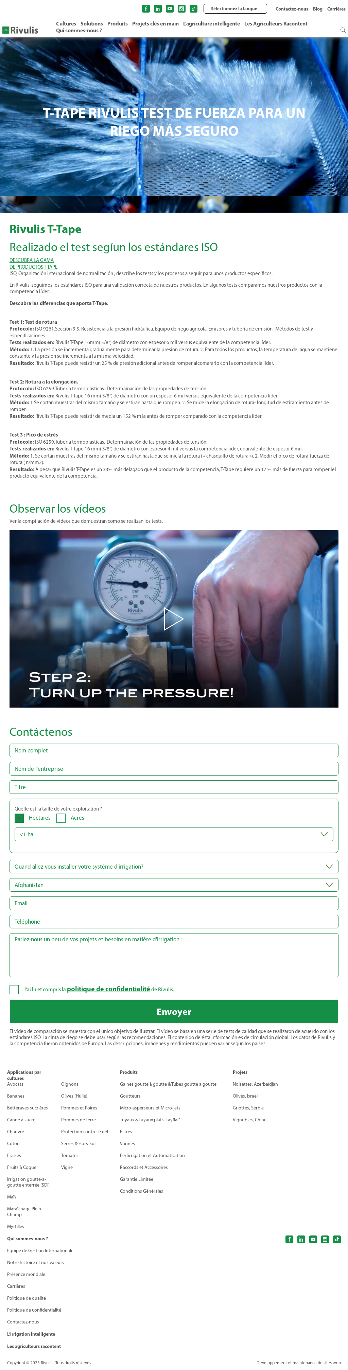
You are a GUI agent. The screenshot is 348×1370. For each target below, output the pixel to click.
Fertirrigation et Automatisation (152, 1155)
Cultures (66, 23)
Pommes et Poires (79, 1108)
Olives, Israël (245, 1096)
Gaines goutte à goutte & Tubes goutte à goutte (168, 1084)
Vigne (67, 1167)
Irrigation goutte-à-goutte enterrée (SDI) (28, 1182)
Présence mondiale (26, 1274)
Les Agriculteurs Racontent (276, 23)
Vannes (127, 1143)
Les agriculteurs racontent (34, 1346)
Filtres (126, 1132)
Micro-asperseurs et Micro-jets (150, 1108)
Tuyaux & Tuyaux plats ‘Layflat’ (150, 1120)
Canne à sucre (21, 1120)
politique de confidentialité (108, 988)
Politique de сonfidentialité (34, 1310)
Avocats (15, 1084)
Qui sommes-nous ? (79, 30)
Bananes (15, 1096)
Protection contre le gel (84, 1132)
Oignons (70, 1084)
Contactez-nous (292, 9)
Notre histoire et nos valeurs (35, 1262)
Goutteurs (130, 1096)
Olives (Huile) (74, 1096)
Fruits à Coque (21, 1167)
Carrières (336, 9)
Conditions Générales (141, 1191)
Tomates (70, 1155)
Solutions (92, 23)
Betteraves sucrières (27, 1108)
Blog (318, 9)
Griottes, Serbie (248, 1108)
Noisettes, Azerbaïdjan (255, 1084)
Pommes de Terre (78, 1120)
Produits (117, 23)
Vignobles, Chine (249, 1120)
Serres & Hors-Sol (78, 1143)
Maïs (11, 1197)
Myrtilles (15, 1226)
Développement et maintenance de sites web (299, 1362)
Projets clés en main (155, 23)
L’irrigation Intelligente (31, 1334)
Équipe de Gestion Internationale (40, 1250)
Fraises (14, 1155)
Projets (240, 1072)
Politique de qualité (26, 1298)
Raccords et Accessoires (144, 1167)
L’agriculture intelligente (211, 23)
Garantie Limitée (136, 1179)
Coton (13, 1143)
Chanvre (15, 1132)
